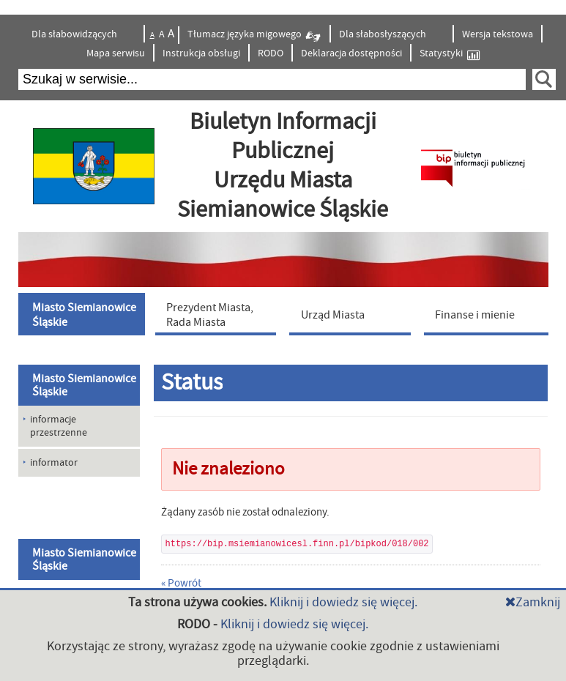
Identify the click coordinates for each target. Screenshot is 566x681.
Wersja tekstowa (497, 34)
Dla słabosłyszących (383, 34)
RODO (270, 53)
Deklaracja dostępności (351, 53)
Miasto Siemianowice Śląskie (84, 385)
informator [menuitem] (54, 462)
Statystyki (450, 54)
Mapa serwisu (115, 53)
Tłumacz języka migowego (254, 36)
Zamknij (532, 602)
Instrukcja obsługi (201, 53)
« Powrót (181, 583)
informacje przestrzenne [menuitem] (58, 426)
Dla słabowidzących (75, 34)
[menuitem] (83, 314)
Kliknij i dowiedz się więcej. (343, 602)
